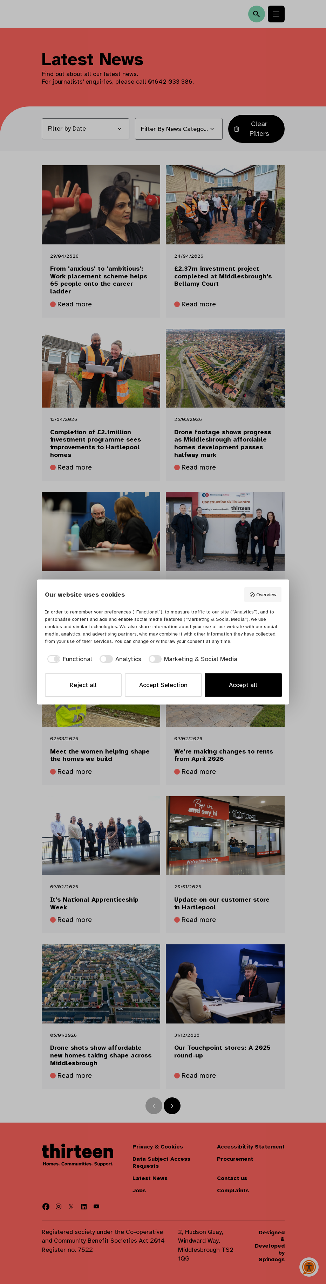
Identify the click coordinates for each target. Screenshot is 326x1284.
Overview (262, 594)
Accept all (243, 685)
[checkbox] (69, 659)
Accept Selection (163, 685)
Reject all (83, 685)
